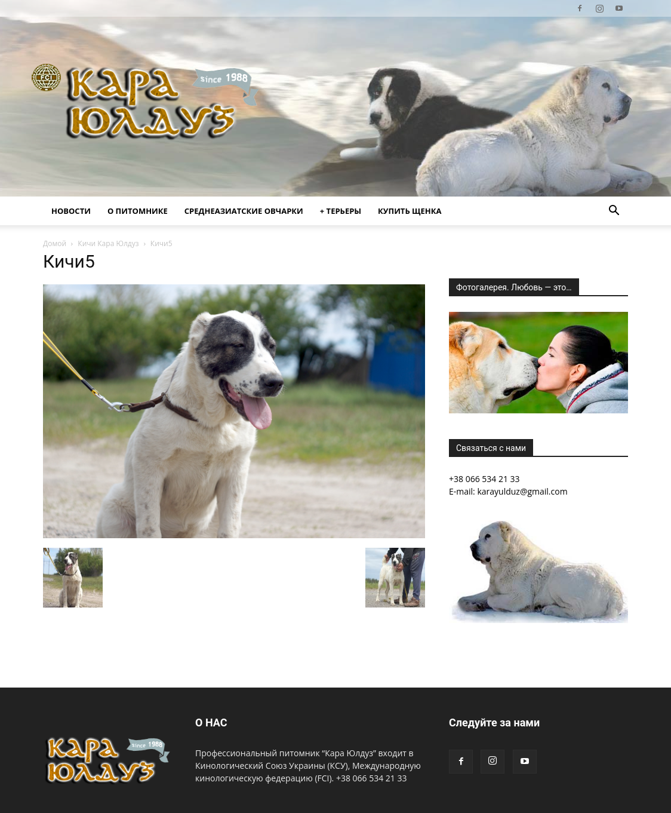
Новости (71, 210)
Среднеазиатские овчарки (243, 210)
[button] (613, 211)
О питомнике (137, 210)
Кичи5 (69, 261)
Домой (54, 243)
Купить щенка (409, 210)
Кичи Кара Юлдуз (108, 243)
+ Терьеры (340, 210)
